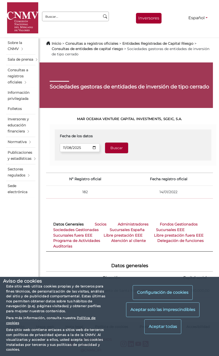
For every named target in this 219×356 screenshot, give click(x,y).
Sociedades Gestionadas (75, 230)
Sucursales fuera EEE (72, 235)
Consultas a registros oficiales (91, 43)
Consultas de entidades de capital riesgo (87, 49)
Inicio (56, 43)
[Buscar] (105, 16)
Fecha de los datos (76, 136)
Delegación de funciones (180, 240)
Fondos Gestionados (178, 224)
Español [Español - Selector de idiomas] (196, 17)
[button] (20, 46)
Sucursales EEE (170, 230)
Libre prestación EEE (123, 235)
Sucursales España (127, 230)
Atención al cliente (128, 240)
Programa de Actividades (76, 240)
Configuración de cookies (162, 292)
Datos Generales (68, 224)
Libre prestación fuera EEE (179, 235)
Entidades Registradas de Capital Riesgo (157, 43)
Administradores (133, 224)
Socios (100, 224)
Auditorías (62, 246)
